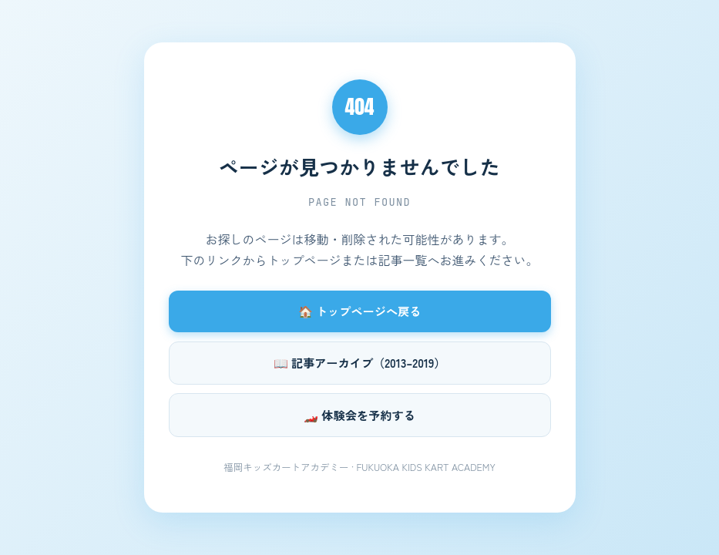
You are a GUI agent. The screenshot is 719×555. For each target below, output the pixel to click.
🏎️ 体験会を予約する (359, 414)
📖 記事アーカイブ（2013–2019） (360, 362)
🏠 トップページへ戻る (360, 310)
